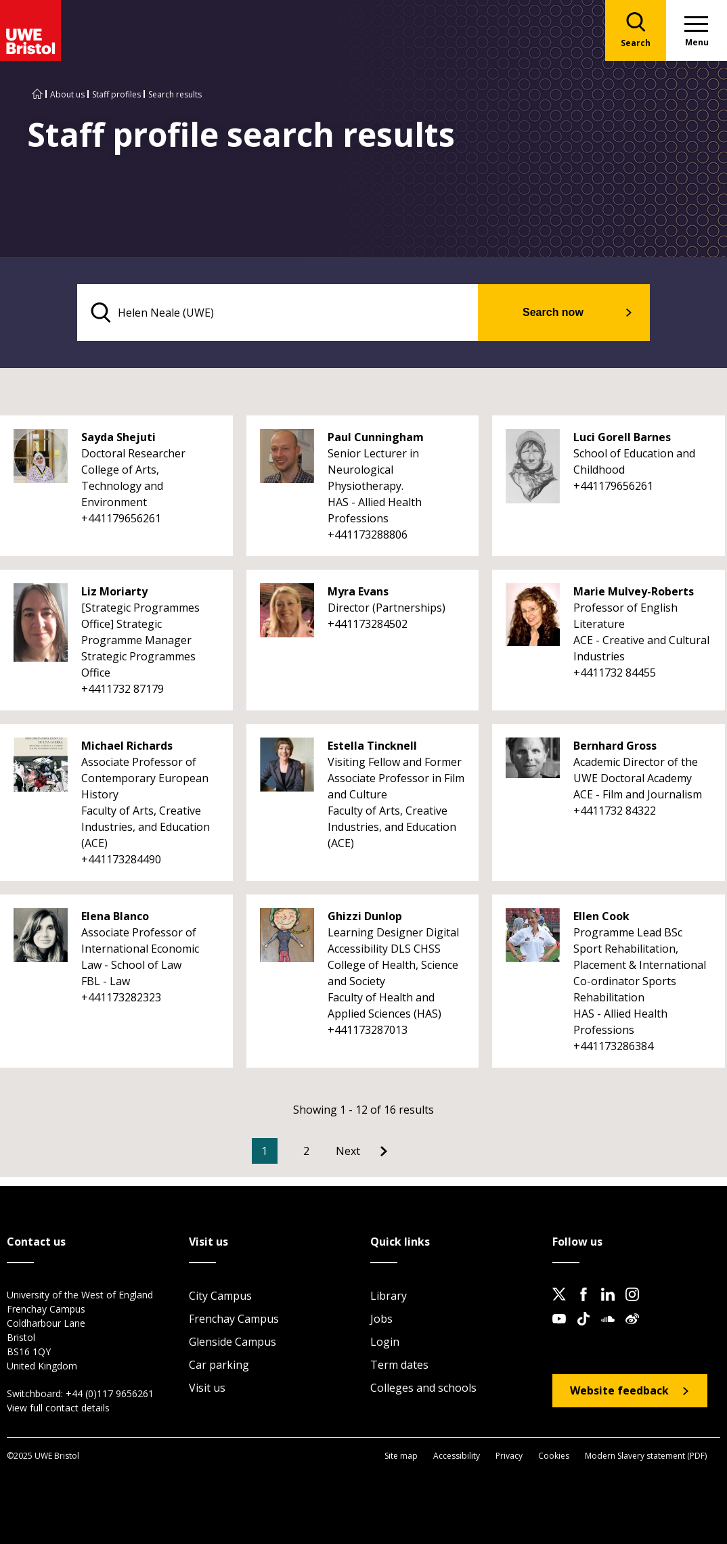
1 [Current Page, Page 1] (264, 1150)
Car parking (219, 1364)
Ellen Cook (601, 916)
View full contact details (58, 1407)
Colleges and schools (423, 1387)
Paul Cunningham (376, 437)
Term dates (399, 1364)
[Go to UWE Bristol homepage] (37, 94)
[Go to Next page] (361, 1150)
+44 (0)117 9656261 (110, 1393)
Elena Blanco (115, 916)
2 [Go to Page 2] (306, 1150)
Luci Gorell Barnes (622, 437)
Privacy (509, 1455)
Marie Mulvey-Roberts (633, 591)
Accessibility (456, 1455)
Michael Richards (127, 745)
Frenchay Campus (234, 1318)
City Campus (220, 1295)
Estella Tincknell (372, 745)
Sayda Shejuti (118, 437)
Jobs (381, 1318)
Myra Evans (358, 591)
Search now (553, 312)
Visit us (207, 1387)
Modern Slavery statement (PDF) (646, 1455)
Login (384, 1341)
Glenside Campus (232, 1341)
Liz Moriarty (114, 591)
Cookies (553, 1455)
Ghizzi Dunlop (365, 916)
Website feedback (619, 1390)
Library (388, 1295)
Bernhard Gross (615, 745)
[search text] (278, 312)
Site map (401, 1455)
